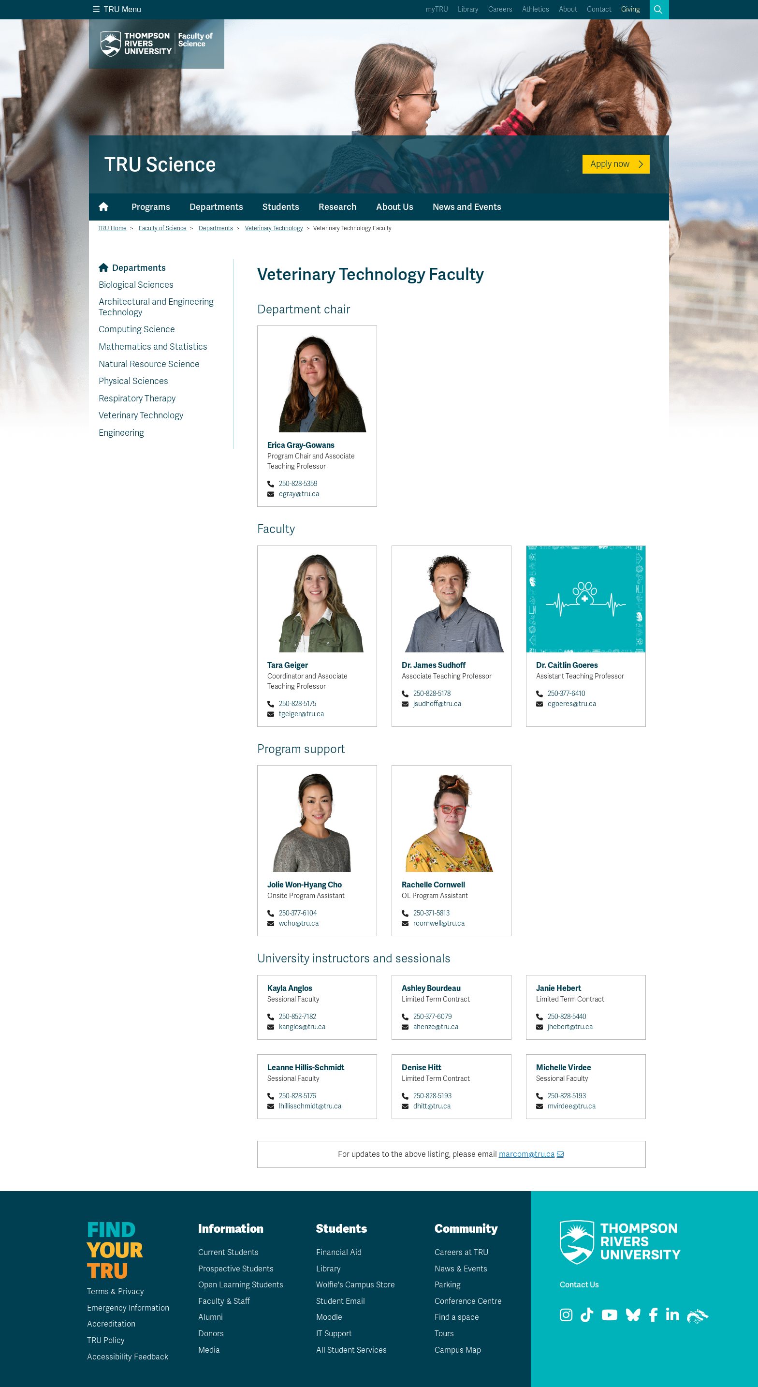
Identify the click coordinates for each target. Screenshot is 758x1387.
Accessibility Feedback (127, 1357)
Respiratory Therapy (137, 398)
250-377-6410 (566, 694)
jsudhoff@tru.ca (437, 704)
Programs (150, 206)
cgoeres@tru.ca (572, 704)
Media (209, 1350)
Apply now (609, 164)
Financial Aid (339, 1252)
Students (280, 206)
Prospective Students (236, 1269)
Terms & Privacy (115, 1292)
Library (468, 9)
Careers (500, 9)
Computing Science (137, 329)
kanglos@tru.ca (302, 1027)
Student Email (340, 1301)
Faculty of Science (163, 228)
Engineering (121, 433)
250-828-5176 (297, 1096)
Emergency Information (128, 1308)
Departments (216, 206)
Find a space (457, 1317)
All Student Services (351, 1350)
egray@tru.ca (299, 494)
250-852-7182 (297, 1017)
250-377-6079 (432, 1017)
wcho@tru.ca (299, 923)
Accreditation (111, 1324)
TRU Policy (106, 1340)
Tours (444, 1334)
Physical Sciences (133, 381)
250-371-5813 (431, 913)
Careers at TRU (461, 1252)
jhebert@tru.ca (570, 1027)
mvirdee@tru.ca (572, 1106)
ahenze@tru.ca (435, 1027)
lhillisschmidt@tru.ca (310, 1106)
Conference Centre (468, 1301)
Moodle (329, 1317)
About (568, 9)
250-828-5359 (298, 484)
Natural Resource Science (149, 364)
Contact (599, 9)
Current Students (228, 1252)
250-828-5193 (432, 1096)
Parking (448, 1285)
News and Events (467, 206)
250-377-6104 (298, 913)
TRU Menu (117, 9)
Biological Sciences (136, 285)
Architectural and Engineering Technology (156, 307)
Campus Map (458, 1350)
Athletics (535, 9)
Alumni (210, 1317)
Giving (630, 9)
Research (338, 206)
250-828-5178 (432, 694)
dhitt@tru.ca (432, 1106)
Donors (211, 1334)
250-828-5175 (297, 704)
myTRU (437, 9)
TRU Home (112, 228)
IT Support (334, 1334)
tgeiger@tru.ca (301, 714)
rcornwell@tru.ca (439, 923)
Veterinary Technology (274, 228)
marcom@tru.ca (527, 1154)
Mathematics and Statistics (153, 346)
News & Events (461, 1269)
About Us (394, 206)
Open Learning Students (240, 1285)
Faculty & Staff (224, 1301)
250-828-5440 (567, 1017)
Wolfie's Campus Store (355, 1285)
